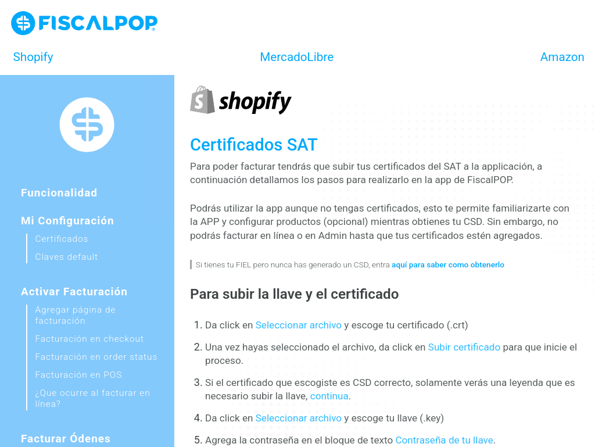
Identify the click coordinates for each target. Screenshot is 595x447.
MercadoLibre (297, 57)
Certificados (62, 239)
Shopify (33, 57)
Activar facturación (74, 291)
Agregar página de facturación (75, 315)
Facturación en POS (79, 375)
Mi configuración (67, 220)
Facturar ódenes (66, 438)
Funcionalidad (59, 192)
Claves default (67, 257)
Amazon (562, 57)
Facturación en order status (96, 357)
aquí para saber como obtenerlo (448, 264)
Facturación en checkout (89, 339)
